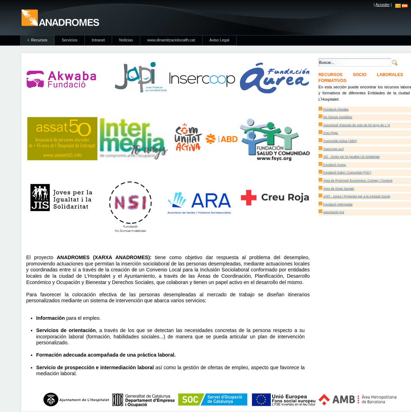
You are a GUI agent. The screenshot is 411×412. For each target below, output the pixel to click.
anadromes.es (60, 17)
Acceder (383, 4)
